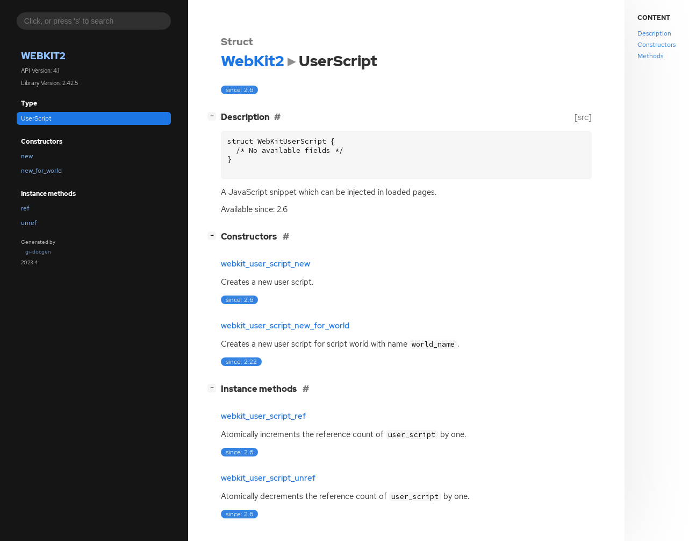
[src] (583, 117)
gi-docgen (38, 251)
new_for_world (41, 170)
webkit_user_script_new (265, 263)
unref (29, 223)
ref (25, 208)
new (27, 156)
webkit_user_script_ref (263, 416)
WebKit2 (43, 55)
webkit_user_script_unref (268, 478)
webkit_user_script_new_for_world (285, 325)
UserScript (36, 118)
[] (213, 116)
